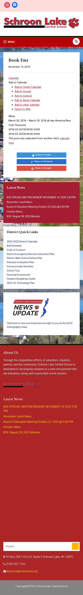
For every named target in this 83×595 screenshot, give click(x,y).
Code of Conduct (16, 250)
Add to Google (23, 91)
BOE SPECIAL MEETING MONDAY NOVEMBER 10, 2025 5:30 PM (41, 197)
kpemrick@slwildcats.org (22, 571)
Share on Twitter (43, 155)
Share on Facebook (43, 161)
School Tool (13, 270)
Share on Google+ (43, 168)
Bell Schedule (14, 245)
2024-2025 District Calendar (22, 241)
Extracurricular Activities (20, 266)
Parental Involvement (18, 274)
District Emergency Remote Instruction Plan (30, 254)
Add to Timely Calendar (28, 87)
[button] (18, 82)
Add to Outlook (23, 95)
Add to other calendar (27, 104)
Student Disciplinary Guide (21, 278)
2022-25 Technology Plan (21, 283)
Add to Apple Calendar (27, 100)
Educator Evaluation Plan (20, 262)
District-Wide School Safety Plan (24, 258)
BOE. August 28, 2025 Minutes (23, 216)
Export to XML (23, 109)
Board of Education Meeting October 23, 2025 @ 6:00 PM (38, 206)
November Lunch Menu (19, 202)
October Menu (14, 211)
